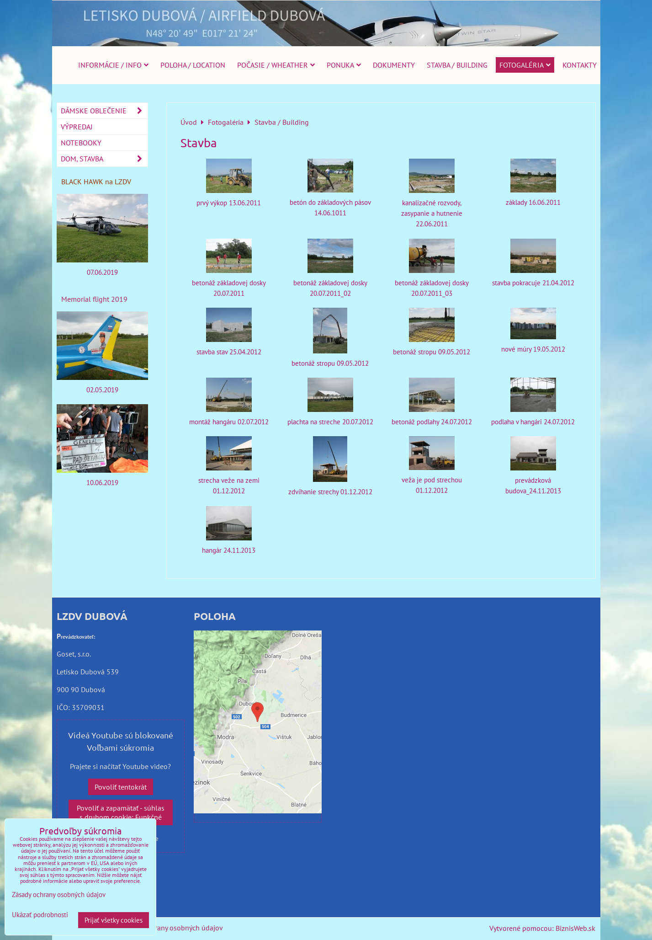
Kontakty (579, 64)
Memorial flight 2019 (94, 299)
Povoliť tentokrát (121, 786)
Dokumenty (394, 64)
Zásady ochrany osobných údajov (171, 927)
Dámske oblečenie (104, 110)
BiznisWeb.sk (575, 928)
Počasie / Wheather (276, 64)
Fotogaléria (525, 64)
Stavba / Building (457, 64)
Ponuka (344, 64)
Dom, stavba (104, 158)
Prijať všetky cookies (114, 920)
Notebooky (81, 142)
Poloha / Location (192, 64)
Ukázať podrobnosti (40, 915)
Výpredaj (77, 126)
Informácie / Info (113, 64)
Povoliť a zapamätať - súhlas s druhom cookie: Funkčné (120, 812)
